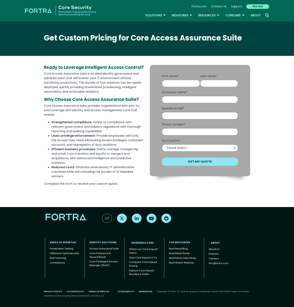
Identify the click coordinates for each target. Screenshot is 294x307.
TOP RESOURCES (179, 242)
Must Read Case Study (182, 258)
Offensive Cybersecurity (64, 253)
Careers (214, 258)
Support (236, 6)
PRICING (257, 6)
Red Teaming (58, 258)
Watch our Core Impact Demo (143, 251)
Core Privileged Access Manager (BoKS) (103, 263)
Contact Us (218, 6)
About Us (214, 249)
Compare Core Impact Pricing (143, 264)
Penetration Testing (61, 248)
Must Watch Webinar (181, 262)
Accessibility (126, 291)
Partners (214, 254)
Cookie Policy (75, 291)
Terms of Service (98, 291)
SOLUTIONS (155, 15)
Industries (182, 15)
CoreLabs (234, 15)
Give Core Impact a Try (143, 257)
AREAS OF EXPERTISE (63, 242)
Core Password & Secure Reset (100, 255)
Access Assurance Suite (104, 248)
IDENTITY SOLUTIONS (103, 242)
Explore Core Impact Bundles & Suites (141, 272)
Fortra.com (199, 6)
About (255, 15)
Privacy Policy (53, 291)
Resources (208, 15)
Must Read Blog (178, 248)
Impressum (145, 291)
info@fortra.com (219, 263)
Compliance (57, 262)
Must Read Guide (179, 253)
